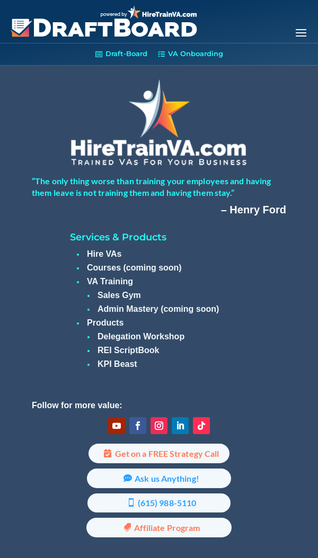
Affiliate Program (167, 528)
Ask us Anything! (167, 478)
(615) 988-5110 (167, 503)
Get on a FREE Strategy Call (167, 453)
